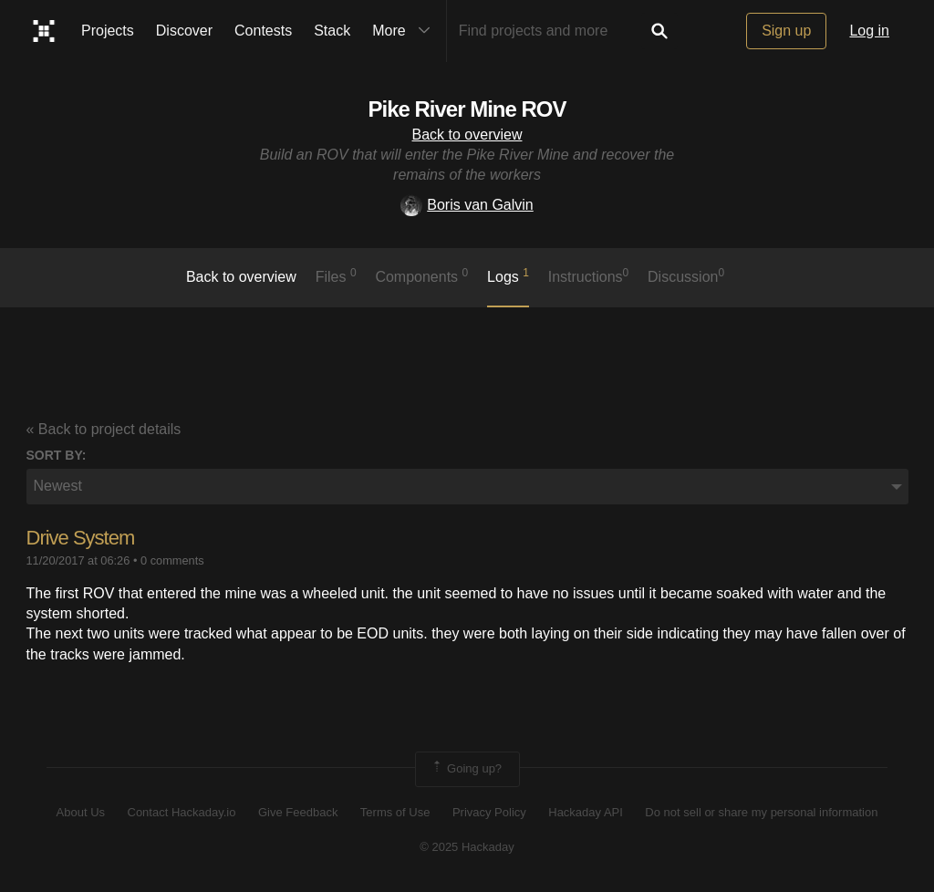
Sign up (786, 30)
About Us (81, 812)
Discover (184, 30)
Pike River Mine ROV (467, 109)
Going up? (466, 769)
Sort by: (56, 455)
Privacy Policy (489, 812)
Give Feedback (297, 812)
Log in (869, 30)
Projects (107, 30)
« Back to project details (104, 429)
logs (508, 275)
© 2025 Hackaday (467, 847)
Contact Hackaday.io (182, 812)
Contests (263, 30)
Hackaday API (585, 812)
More (405, 31)
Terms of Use (395, 812)
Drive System (80, 537)
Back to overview (467, 134)
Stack (332, 30)
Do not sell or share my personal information (761, 812)
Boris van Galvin (467, 205)
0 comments (172, 560)
